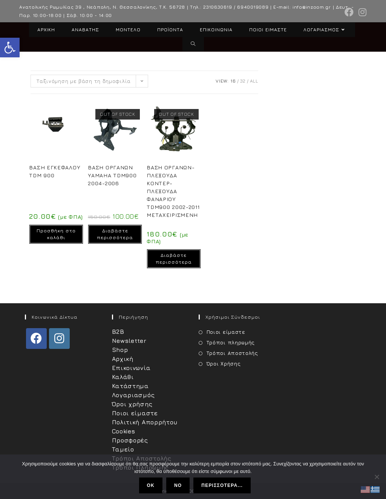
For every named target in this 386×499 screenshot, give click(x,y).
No (178, 485)
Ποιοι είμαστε (135, 413)
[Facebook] (36, 338)
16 (233, 81)
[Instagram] (59, 338)
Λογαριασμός (133, 395)
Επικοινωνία (131, 367)
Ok (151, 485)
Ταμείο (123, 449)
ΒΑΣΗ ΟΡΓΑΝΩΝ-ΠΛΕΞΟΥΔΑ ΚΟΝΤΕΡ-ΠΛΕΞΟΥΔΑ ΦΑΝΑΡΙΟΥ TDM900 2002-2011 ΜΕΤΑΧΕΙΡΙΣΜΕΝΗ (173, 191)
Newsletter (129, 340)
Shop (120, 349)
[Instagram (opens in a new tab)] (361, 12)
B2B (118, 331)
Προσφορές (130, 440)
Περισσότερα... (222, 485)
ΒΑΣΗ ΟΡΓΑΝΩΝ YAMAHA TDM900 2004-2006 (112, 175)
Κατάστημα (130, 385)
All (254, 81)
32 (243, 81)
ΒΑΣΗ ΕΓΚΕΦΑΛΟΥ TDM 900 (54, 171)
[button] (10, 47)
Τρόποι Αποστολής (232, 353)
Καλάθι (123, 376)
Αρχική (122, 358)
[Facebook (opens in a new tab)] (349, 12)
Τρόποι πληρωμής (231, 342)
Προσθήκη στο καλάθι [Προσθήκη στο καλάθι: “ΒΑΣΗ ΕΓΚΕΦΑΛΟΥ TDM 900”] (56, 234)
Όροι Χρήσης (224, 364)
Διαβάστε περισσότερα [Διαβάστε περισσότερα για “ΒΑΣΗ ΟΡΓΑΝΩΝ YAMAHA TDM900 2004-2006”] (115, 234)
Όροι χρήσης (132, 404)
